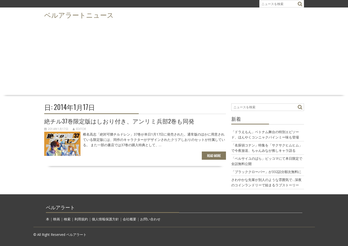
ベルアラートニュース (79, 15)
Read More (214, 155)
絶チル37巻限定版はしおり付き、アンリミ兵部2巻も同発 (119, 120)
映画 (56, 219)
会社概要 (129, 219)
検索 (67, 219)
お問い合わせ (150, 219)
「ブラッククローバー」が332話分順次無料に (266, 171)
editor (79, 129)
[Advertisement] (174, 57)
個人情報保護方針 (105, 219)
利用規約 (81, 219)
